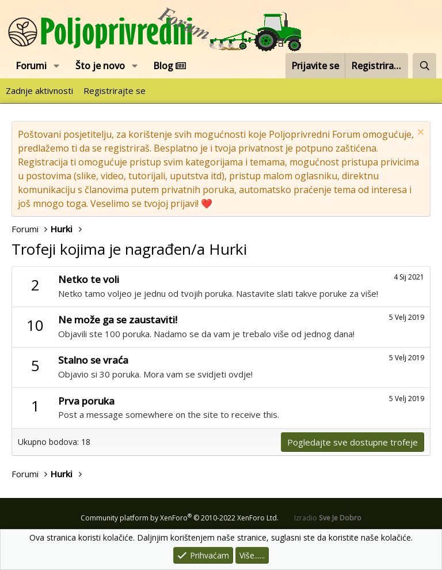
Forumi (31, 65)
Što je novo (100, 65)
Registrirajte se (114, 90)
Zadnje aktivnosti (39, 90)
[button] (57, 65)
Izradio (327, 518)
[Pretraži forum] (424, 65)
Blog (169, 65)
